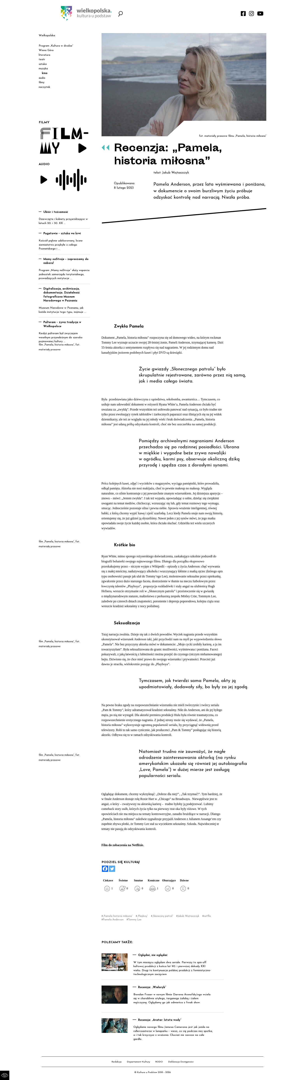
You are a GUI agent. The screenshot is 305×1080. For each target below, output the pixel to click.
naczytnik (44, 87)
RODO (159, 1062)
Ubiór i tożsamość (55, 212)
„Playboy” (142, 916)
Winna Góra (46, 50)
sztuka (43, 64)
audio (42, 78)
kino (44, 73)
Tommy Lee (134, 919)
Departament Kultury (138, 1062)
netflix (207, 916)
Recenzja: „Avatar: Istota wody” (159, 1020)
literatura (44, 55)
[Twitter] (112, 869)
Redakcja (117, 1062)
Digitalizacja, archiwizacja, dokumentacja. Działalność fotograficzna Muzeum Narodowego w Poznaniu (61, 294)
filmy (41, 82)
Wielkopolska (47, 35)
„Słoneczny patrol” (162, 916)
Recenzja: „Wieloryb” (152, 987)
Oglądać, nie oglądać (152, 955)
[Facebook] (105, 869)
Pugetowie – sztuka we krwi (62, 233)
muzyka (43, 68)
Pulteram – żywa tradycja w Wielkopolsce (62, 324)
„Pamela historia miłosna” (118, 916)
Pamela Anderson (113, 919)
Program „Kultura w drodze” (56, 45)
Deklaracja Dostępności (181, 1062)
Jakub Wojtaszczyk (188, 916)
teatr (42, 59)
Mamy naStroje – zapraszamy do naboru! (66, 261)
